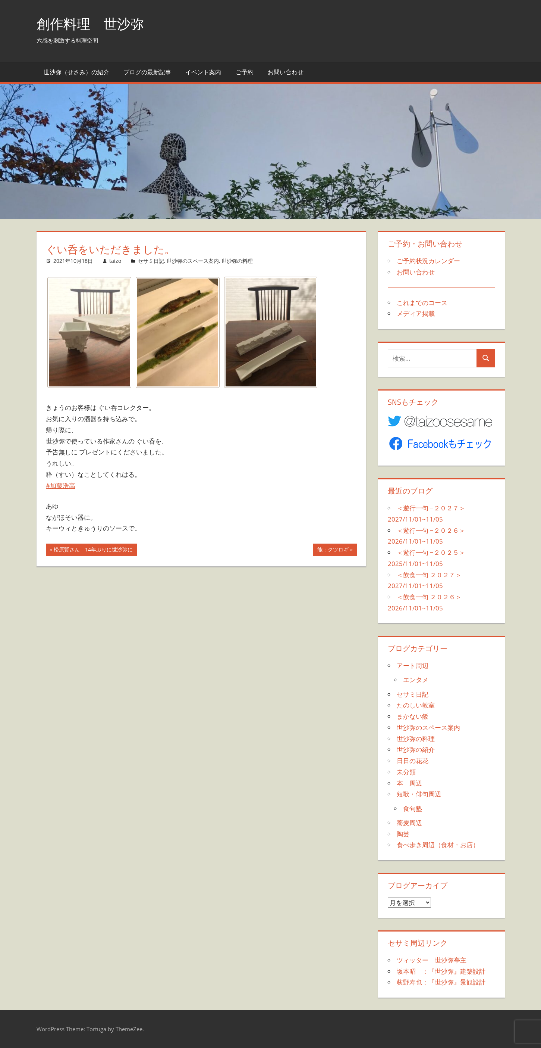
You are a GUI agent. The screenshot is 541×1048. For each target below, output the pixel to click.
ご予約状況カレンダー (428, 260)
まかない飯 (412, 716)
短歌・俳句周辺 (419, 794)
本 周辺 (409, 783)
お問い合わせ (285, 72)
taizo (115, 260)
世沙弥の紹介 (416, 749)
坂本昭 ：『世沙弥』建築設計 (441, 971)
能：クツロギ (333, 550)
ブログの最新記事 (147, 72)
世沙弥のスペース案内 (193, 260)
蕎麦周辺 (409, 822)
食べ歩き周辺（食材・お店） (438, 844)
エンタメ (415, 679)
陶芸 (403, 834)
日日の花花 (412, 760)
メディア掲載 (416, 313)
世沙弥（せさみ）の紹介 (76, 72)
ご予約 (245, 72)
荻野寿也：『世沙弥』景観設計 (441, 982)
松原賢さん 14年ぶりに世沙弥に (93, 550)
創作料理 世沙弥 (90, 23)
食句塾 (412, 808)
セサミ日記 (151, 260)
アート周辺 (412, 665)
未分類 (406, 772)
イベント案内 (203, 72)
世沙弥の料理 (237, 260)
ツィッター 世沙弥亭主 (431, 960)
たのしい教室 (416, 705)
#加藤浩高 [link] (60, 485)
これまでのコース (422, 302)
